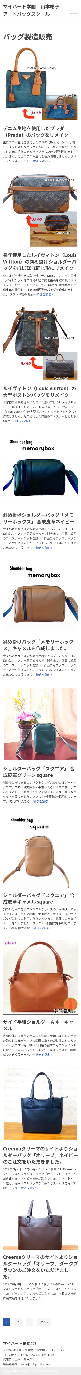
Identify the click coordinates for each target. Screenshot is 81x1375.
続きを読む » (41, 161)
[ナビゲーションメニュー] (73, 10)
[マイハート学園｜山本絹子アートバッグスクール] (33, 10)
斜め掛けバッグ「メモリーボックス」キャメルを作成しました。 (38, 645)
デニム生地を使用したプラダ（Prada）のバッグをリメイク (35, 131)
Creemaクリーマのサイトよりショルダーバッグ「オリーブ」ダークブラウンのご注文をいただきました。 (40, 1266)
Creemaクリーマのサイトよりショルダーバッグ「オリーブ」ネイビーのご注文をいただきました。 (40, 1155)
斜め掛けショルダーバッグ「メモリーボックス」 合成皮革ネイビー (38, 518)
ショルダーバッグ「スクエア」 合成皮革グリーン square (39, 771)
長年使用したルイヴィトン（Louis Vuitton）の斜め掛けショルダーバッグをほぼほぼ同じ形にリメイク (40, 261)
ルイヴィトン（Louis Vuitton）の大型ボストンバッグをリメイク (39, 391)
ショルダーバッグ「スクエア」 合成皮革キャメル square (39, 898)
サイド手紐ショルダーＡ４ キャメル (38, 1025)
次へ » (44, 1322)
